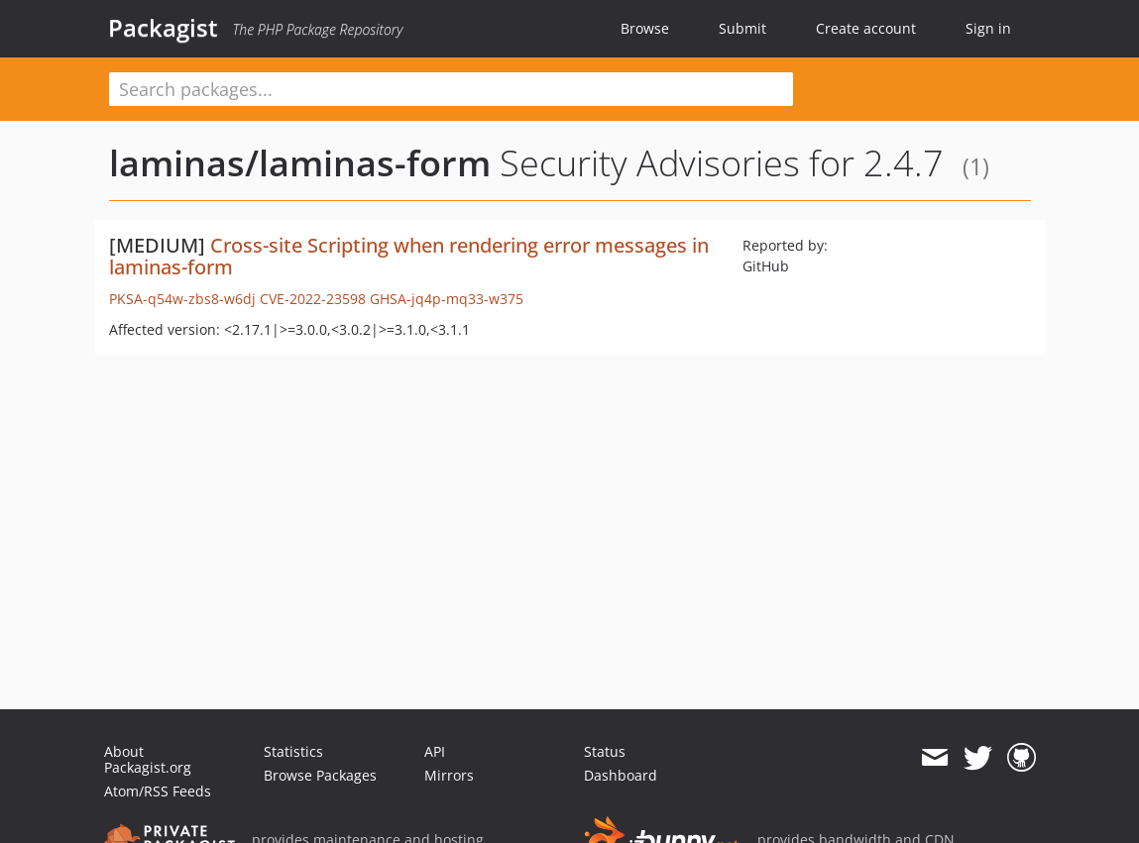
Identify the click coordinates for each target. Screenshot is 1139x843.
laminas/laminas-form (300, 163)
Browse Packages (320, 775)
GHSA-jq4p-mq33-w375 (446, 298)
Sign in (988, 28)
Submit (742, 28)
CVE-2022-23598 (313, 298)
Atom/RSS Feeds (157, 791)
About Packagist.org (147, 759)
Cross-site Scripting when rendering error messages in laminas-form (409, 256)
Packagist (163, 28)
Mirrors (449, 775)
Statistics (293, 751)
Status (605, 751)
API (434, 751)
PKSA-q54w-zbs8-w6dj (182, 298)
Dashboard (620, 775)
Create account (866, 28)
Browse (645, 28)
